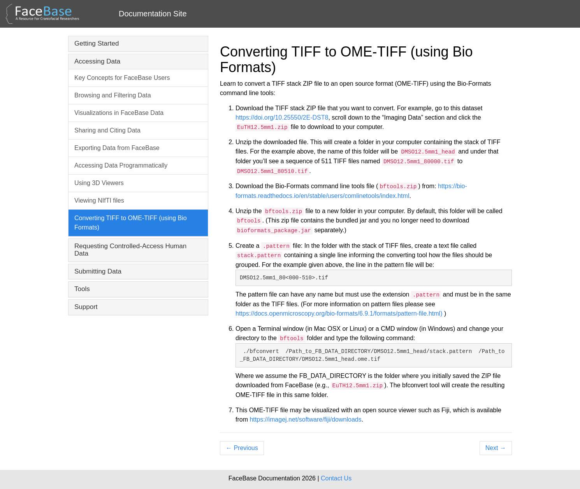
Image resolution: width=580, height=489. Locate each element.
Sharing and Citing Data (107, 130)
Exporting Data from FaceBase (117, 148)
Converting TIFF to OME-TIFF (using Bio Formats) (130, 223)
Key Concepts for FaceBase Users (122, 77)
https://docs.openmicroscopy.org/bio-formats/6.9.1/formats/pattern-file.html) (340, 313)
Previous (242, 448)
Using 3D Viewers (99, 183)
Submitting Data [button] (97, 271)
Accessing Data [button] (97, 61)
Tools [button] (82, 289)
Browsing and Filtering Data (112, 95)
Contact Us (336, 478)
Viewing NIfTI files (99, 200)
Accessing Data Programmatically (120, 165)
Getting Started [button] (96, 43)
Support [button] (86, 307)
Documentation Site (153, 13)
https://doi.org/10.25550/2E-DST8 (282, 117)
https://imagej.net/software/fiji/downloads (305, 419)
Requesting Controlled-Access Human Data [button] (130, 249)
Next (495, 448)
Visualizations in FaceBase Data (118, 112)
